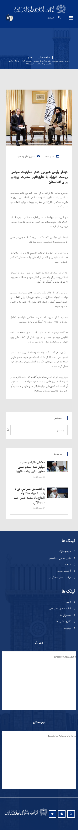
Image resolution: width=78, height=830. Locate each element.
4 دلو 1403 (52, 156)
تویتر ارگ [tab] (39, 643)
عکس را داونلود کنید (28, 156)
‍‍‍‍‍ (30, 467)
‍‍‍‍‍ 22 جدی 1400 (39, 477)
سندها (67, 564)
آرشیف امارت (64, 571)
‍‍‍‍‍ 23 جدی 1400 (39, 508)
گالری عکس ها (63, 621)
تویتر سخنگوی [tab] (38, 722)
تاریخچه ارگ (65, 551)
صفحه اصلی (43, 57)
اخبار (30, 57)
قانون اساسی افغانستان (60, 558)
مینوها (71, 18)
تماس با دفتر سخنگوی (60, 577)
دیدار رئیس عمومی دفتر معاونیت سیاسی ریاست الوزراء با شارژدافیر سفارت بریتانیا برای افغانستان (39, 177)
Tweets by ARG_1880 (65, 657)
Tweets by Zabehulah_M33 (62, 736)
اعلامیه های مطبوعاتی (60, 608)
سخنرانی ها (65, 615)
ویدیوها (67, 628)
